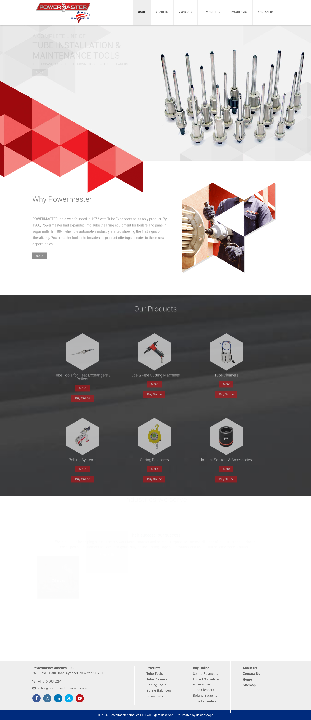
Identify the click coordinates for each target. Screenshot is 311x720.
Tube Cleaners (157, 679)
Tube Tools (154, 674)
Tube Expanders (205, 701)
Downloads (239, 12)
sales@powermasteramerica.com (62, 688)
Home (141, 12)
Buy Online (210, 12)
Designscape (204, 715)
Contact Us (265, 12)
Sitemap (249, 685)
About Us (162, 12)
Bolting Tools (156, 685)
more (39, 261)
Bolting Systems (205, 696)
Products (185, 12)
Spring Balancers (159, 691)
